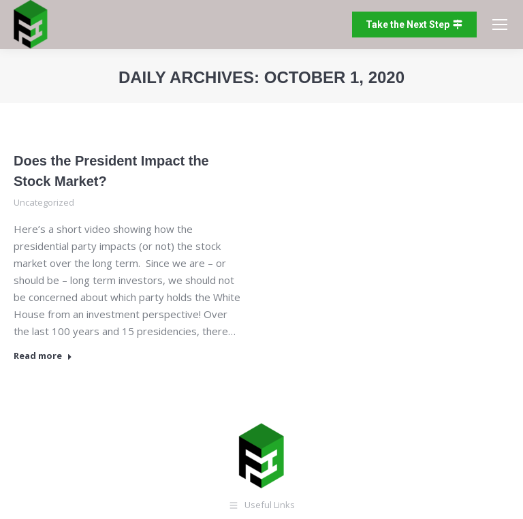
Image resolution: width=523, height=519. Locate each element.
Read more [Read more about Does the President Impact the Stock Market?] (43, 356)
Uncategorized (44, 202)
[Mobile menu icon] (499, 24)
